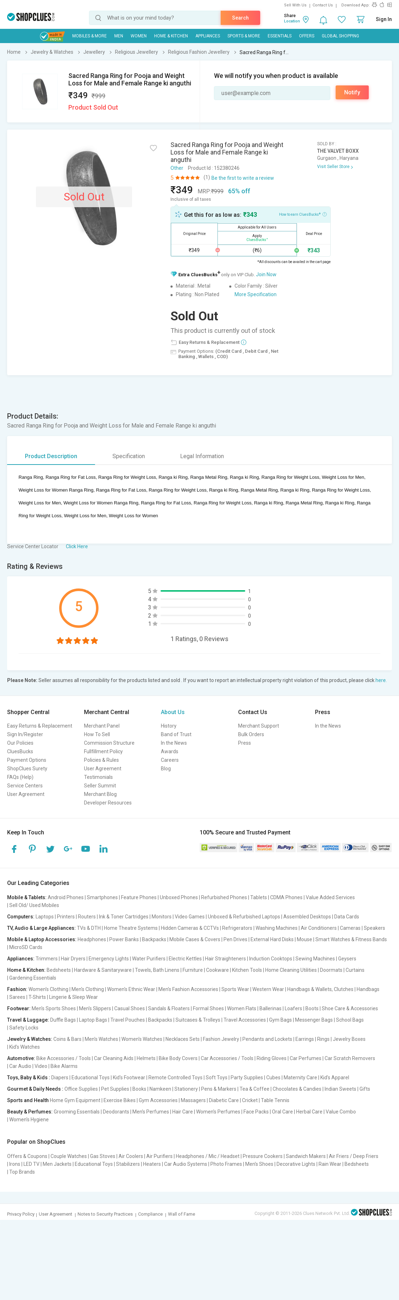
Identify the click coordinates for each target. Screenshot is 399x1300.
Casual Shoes (129, 1008)
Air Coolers (131, 1156)
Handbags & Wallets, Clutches (320, 989)
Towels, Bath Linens (157, 970)
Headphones (92, 939)
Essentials (280, 35)
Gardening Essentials (32, 978)
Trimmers (47, 958)
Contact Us (323, 5)
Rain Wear (330, 1164)
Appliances (207, 35)
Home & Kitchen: (26, 970)
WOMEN (139, 35)
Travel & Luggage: (28, 1020)
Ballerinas (270, 1008)
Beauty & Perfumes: (30, 1112)
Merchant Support (258, 726)
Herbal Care (309, 1112)
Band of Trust (176, 734)
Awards (169, 751)
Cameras (350, 928)
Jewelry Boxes (349, 1039)
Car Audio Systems (185, 1164)
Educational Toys (91, 1077)
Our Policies (20, 743)
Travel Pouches (127, 1020)
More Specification (256, 294)
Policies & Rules (101, 760)
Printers (66, 916)
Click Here (77, 546)
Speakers (374, 928)
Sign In (384, 19)
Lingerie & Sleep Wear (73, 997)
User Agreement (25, 794)
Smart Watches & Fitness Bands (351, 939)
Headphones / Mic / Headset (208, 1156)
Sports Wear (235, 989)
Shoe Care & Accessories (350, 1008)
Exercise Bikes (120, 1100)
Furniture (193, 970)
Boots (312, 1008)
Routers (87, 916)
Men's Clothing (88, 989)
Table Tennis (275, 1100)
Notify (352, 92)
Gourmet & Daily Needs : (35, 1089)
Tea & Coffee (254, 1089)
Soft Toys (216, 1077)
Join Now (266, 274)
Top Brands (22, 1172)
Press (244, 743)
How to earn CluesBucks (303, 213)
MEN (118, 35)
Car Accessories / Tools (227, 1058)
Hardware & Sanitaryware (103, 970)
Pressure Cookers (263, 1156)
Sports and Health (28, 1100)
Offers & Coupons (27, 1156)
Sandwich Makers (306, 1156)
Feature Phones (139, 897)
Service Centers (25, 785)
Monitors (162, 916)
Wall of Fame (181, 1214)
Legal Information (202, 456)
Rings (323, 1039)
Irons (14, 1164)
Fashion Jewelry (221, 1039)
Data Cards (346, 916)
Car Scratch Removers (350, 1058)
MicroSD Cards (25, 947)
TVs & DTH (89, 928)
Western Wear (268, 989)
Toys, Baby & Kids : (28, 1077)
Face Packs (256, 1112)
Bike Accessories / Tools (63, 1058)
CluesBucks (20, 751)
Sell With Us (295, 5)
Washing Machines (277, 928)
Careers (170, 760)
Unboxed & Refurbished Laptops (244, 916)
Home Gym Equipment (75, 1100)
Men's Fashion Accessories (188, 989)
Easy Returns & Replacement (39, 726)
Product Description (51, 456)
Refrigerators (237, 928)
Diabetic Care (224, 1100)
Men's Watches (101, 1039)
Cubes (273, 1077)
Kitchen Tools (247, 970)
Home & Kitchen (171, 35)
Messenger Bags (314, 1020)
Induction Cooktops (270, 958)
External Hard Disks (272, 939)
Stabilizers (128, 1164)
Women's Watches (141, 1039)
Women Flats (241, 1008)
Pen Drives (235, 939)
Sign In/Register (25, 734)
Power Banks (124, 939)
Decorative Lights (296, 1164)
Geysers (347, 958)
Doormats (331, 970)
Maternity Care (300, 1077)
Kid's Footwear (129, 1077)
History (169, 726)
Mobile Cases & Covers (194, 939)
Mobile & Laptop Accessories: (42, 939)
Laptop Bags (93, 1020)
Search (240, 18)
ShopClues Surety (27, 768)
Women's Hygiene (29, 1119)
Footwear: (19, 1008)
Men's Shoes (259, 1164)
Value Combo (341, 1112)
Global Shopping (340, 35)
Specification (128, 456)
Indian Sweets (340, 1089)
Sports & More (243, 35)
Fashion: (17, 989)
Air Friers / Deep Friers (353, 1156)
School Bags (350, 1020)
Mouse (304, 939)
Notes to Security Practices (105, 1214)
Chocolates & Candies (297, 1089)
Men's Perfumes (150, 1112)
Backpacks (154, 939)
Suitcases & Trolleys (197, 1020)
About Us (173, 712)
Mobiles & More (89, 35)
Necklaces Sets (183, 1039)
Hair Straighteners (225, 958)
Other (176, 168)
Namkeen (160, 1089)
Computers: (21, 916)
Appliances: (21, 958)
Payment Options (26, 760)
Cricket (250, 1100)
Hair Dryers (73, 958)
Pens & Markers (218, 1089)
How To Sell (97, 734)
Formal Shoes (208, 1008)
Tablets (258, 897)
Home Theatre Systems (131, 928)
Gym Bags (280, 1020)
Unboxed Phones (179, 897)
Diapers (59, 1077)
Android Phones (66, 897)
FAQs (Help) (20, 777)
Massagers (193, 1100)
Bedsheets (59, 970)
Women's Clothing (48, 989)
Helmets (146, 1058)
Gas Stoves (102, 1156)
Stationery (186, 1089)
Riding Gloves (272, 1058)
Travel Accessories (245, 1020)
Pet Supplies (115, 1089)
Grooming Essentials (77, 1112)
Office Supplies (81, 1089)
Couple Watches (69, 1156)
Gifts (364, 1089)
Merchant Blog (100, 794)
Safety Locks (23, 1028)
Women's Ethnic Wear (131, 989)
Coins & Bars (67, 1039)
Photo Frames (226, 1164)
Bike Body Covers (178, 1058)
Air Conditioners (319, 928)
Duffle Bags (63, 1020)
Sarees (17, 997)
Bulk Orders (251, 734)
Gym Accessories (158, 1100)
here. (381, 680)
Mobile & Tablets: (27, 897)
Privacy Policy (21, 1214)
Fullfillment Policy (103, 751)
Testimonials (98, 777)
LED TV (31, 1164)
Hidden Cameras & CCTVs (190, 928)
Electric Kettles (185, 958)
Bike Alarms (64, 1066)
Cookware (217, 970)
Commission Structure (109, 743)
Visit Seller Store (333, 166)
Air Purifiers (159, 1156)
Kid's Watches (24, 1047)
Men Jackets (57, 1164)
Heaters (152, 1164)
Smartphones (102, 897)
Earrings (304, 1039)
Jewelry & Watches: (29, 1039)
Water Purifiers (149, 958)
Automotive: (21, 1058)
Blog (166, 768)
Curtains (355, 970)
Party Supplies (247, 1077)
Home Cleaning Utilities (291, 970)
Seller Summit (100, 785)
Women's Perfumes (218, 1112)
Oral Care (282, 1112)
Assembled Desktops (307, 916)
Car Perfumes (305, 1058)
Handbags (368, 989)
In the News (174, 743)
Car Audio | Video (28, 1066)
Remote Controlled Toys (175, 1077)
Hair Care (182, 1112)
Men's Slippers (95, 1008)
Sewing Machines (315, 958)
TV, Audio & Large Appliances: (41, 928)
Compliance (150, 1214)
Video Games (190, 916)
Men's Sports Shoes (54, 1008)
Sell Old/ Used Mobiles (34, 905)
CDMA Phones (286, 897)
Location (292, 21)
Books (139, 1089)
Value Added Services (330, 897)
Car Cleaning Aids (113, 1058)
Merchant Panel (102, 726)
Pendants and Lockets (267, 1039)
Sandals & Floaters (169, 1008)
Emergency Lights (109, 958)
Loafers (293, 1008)
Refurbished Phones (224, 897)
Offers (306, 35)
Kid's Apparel (334, 1077)
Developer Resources (108, 803)
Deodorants (116, 1112)
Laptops (45, 916)
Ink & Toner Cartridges (123, 916)
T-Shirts (37, 997)
